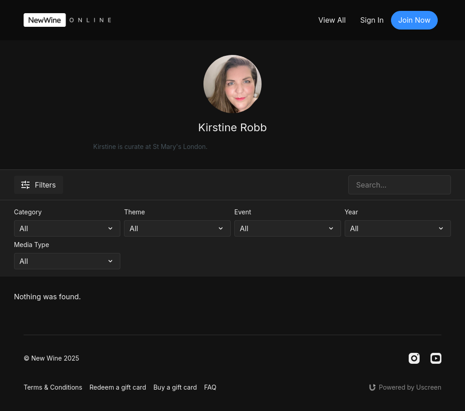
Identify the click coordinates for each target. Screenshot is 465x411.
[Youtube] (435, 358)
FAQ (210, 387)
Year (351, 212)
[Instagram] (414, 358)
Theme (134, 212)
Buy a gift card (175, 387)
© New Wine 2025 (51, 358)
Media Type (31, 244)
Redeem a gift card (117, 387)
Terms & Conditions (53, 387)
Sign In (372, 20)
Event (242, 212)
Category (28, 212)
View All (332, 20)
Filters (38, 184)
